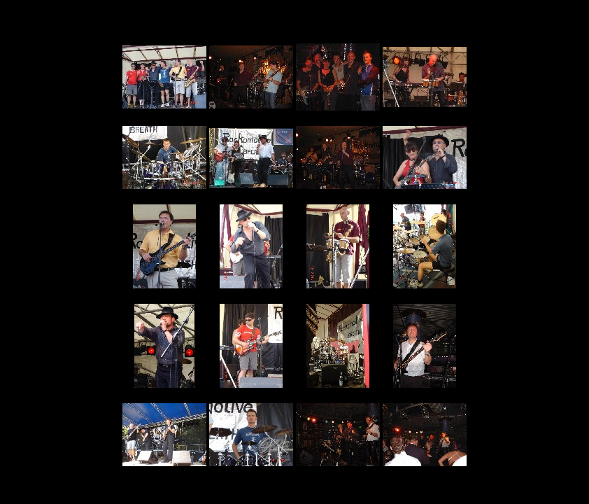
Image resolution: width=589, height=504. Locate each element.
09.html (164, 289)
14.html (251, 389)
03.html (338, 111)
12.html (424, 289)
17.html (164, 467)
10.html (251, 289)
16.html (424, 389)
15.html (337, 389)
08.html (425, 190)
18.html (251, 467)
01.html (164, 109)
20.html (425, 467)
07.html (338, 190)
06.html (251, 189)
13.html (164, 389)
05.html (164, 190)
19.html (338, 467)
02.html (251, 109)
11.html (337, 289)
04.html (425, 108)
